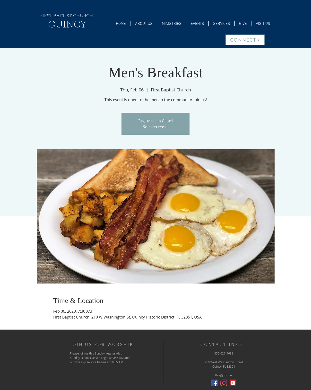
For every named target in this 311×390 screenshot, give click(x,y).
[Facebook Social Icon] (214, 383)
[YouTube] (233, 383)
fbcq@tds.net (224, 375)
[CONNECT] (245, 40)
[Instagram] (223, 383)
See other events (155, 126)
